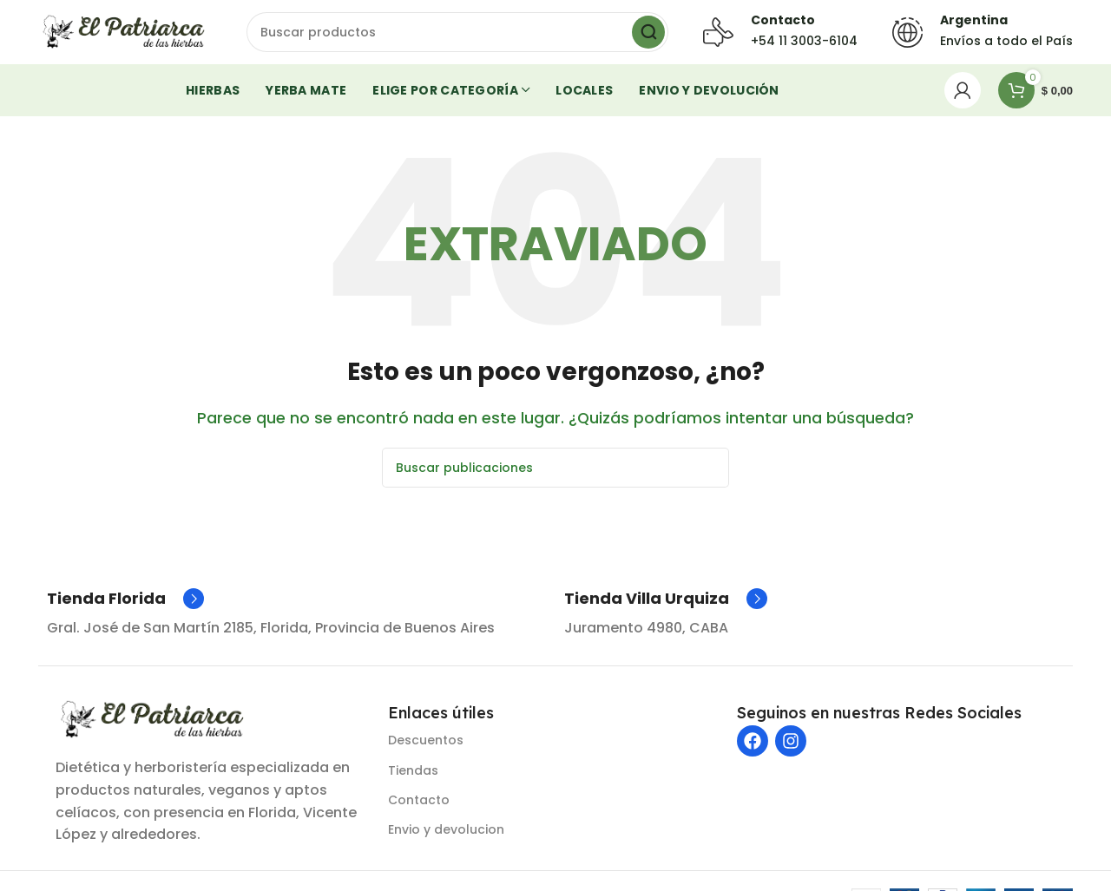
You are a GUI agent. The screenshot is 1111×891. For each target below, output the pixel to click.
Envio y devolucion (446, 834)
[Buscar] (457, 35)
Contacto (419, 805)
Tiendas (413, 774)
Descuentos (425, 745)
